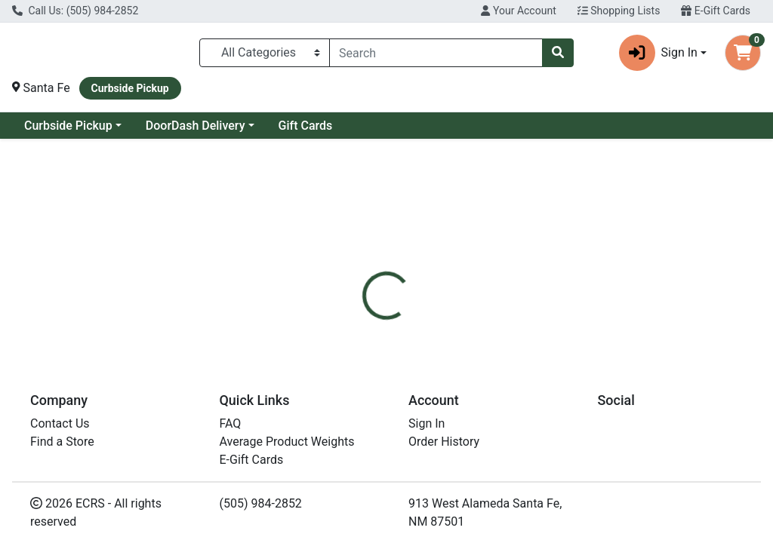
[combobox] (436, 52)
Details (363, 333)
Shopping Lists (619, 11)
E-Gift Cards (715, 11)
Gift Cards (306, 125)
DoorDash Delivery (195, 125)
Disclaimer (430, 333)
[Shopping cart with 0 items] (743, 53)
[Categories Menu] (264, 52)
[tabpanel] (548, 403)
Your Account (518, 11)
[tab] (363, 332)
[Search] (436, 52)
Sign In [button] (658, 53)
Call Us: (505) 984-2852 (75, 11)
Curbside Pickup (68, 125)
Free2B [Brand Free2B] (492, 389)
